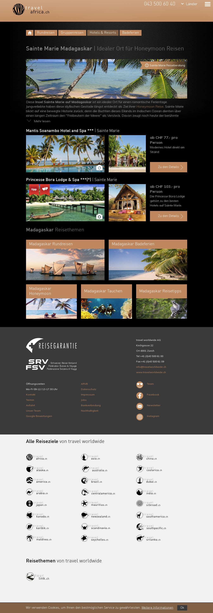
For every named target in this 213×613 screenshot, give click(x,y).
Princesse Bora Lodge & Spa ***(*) (71, 180)
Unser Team (33, 410)
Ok (182, 607)
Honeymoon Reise (150, 106)
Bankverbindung (91, 405)
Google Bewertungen (39, 416)
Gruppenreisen (72, 33)
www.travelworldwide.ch (151, 372)
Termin (30, 399)
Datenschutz (88, 389)
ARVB (84, 383)
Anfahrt (30, 405)
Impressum (88, 394)
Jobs (84, 399)
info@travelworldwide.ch (151, 366)
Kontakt (30, 394)
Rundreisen (46, 33)
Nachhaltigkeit (89, 410)
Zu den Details (171, 167)
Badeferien (130, 33)
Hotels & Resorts (103, 33)
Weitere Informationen (157, 607)
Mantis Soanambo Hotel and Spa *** (72, 131)
